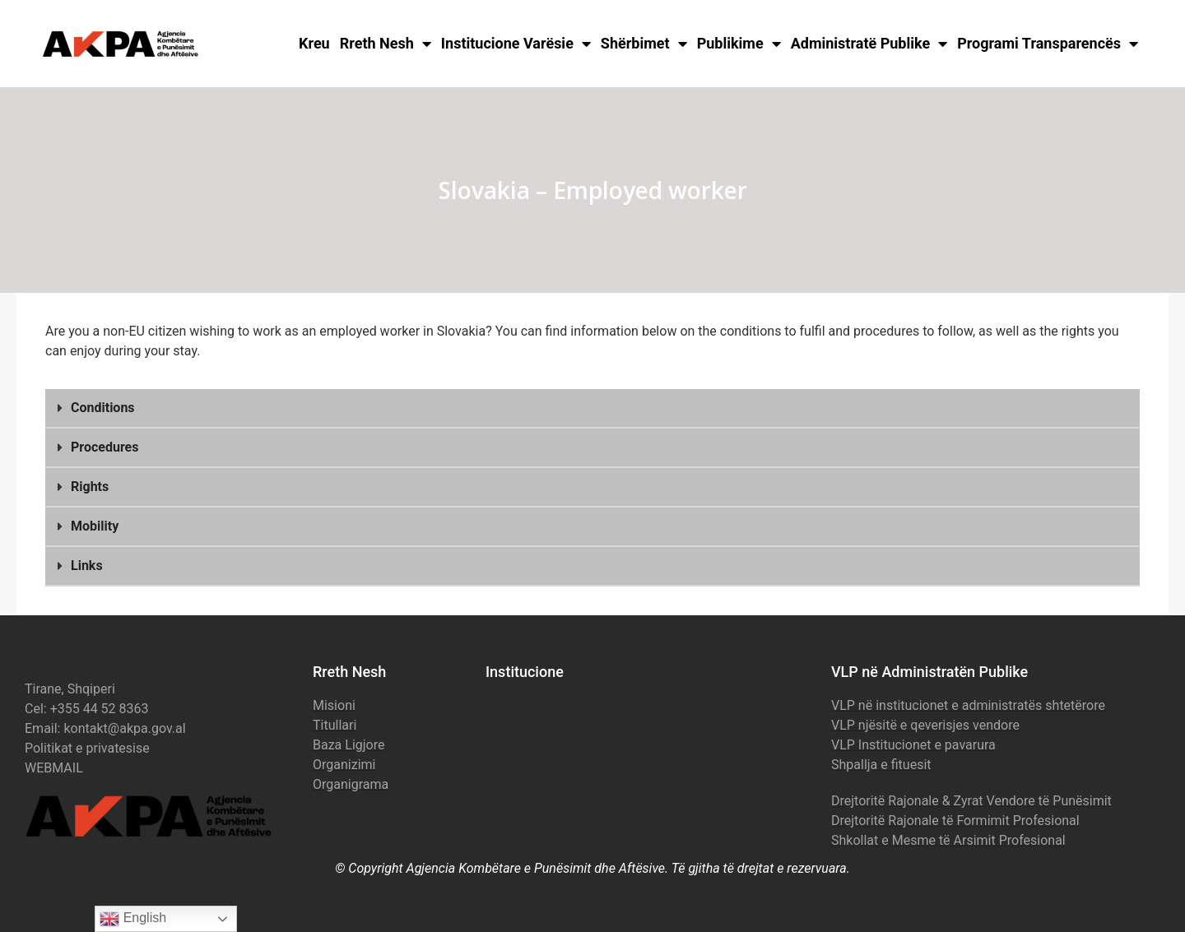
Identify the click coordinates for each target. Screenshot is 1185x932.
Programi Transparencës (1047, 43)
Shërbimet (644, 43)
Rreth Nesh (385, 43)
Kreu (314, 43)
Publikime (739, 43)
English (133, 919)
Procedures (104, 447)
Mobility (94, 526)
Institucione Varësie (516, 43)
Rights (90, 486)
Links (87, 565)
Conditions (103, 407)
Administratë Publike (869, 43)
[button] (592, 409)
